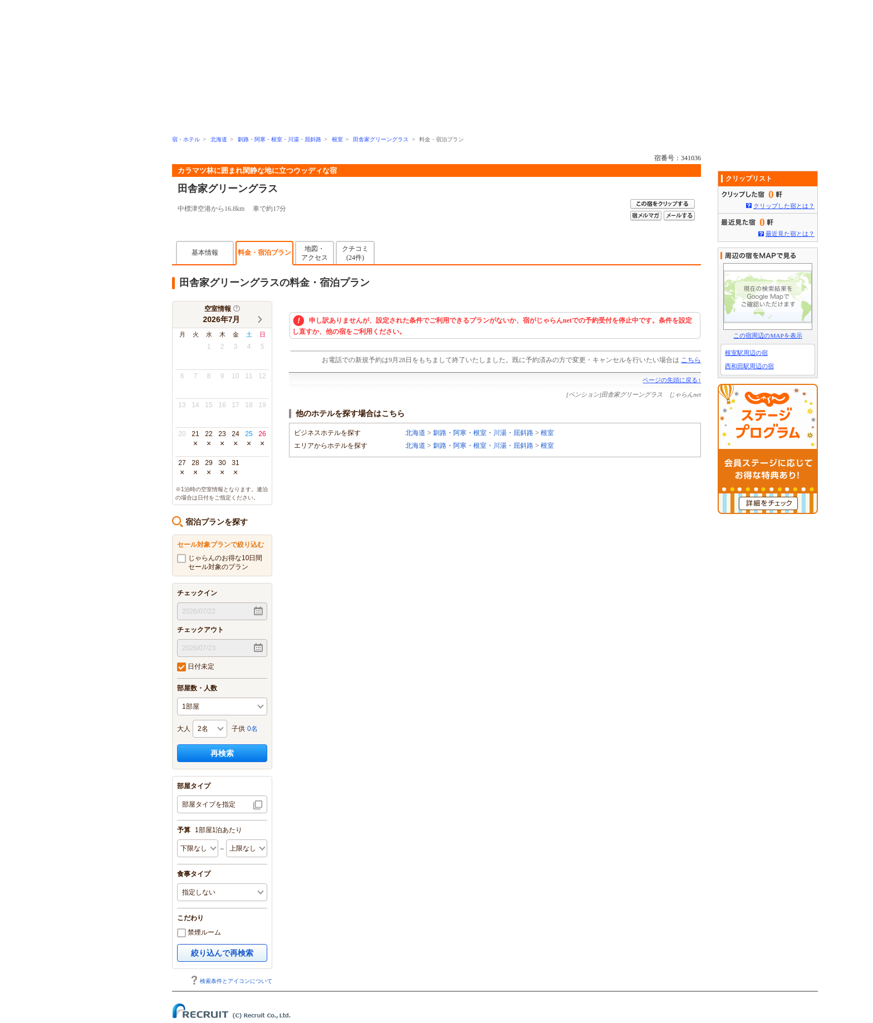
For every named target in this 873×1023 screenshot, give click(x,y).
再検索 (222, 753)
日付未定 (195, 667)
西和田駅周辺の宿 (749, 366)
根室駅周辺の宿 (746, 352)
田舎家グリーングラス (381, 139)
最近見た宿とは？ (790, 233)
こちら (691, 360)
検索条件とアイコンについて (231, 981)
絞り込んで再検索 (222, 952)
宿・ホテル (186, 139)
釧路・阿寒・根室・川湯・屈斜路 (279, 139)
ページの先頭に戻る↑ (672, 380)
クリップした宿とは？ (784, 205)
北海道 (218, 139)
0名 (252, 729)
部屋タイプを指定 (209, 804)
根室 (337, 139)
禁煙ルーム (199, 932)
